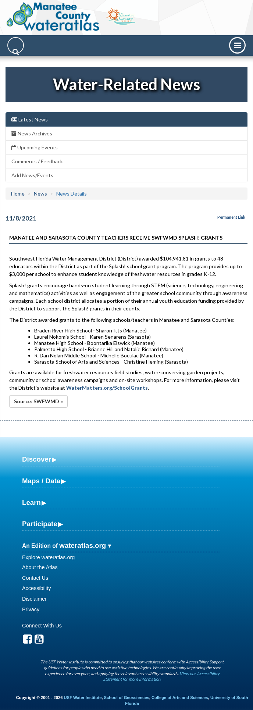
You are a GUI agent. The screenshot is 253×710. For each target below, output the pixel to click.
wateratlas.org (82, 545)
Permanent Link (231, 217)
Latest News (29, 119)
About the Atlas (40, 567)
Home (18, 193)
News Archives (31, 133)
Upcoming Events (34, 147)
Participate (39, 524)
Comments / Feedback (37, 161)
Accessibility (36, 588)
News (40, 193)
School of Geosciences (126, 697)
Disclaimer (34, 599)
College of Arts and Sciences (180, 697)
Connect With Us (42, 626)
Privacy (30, 609)
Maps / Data (41, 481)
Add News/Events (32, 175)
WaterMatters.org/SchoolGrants (107, 388)
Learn (31, 502)
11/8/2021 (21, 218)
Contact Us (35, 578)
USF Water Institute (83, 697)
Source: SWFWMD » (38, 401)
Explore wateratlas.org (48, 557)
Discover (36, 459)
